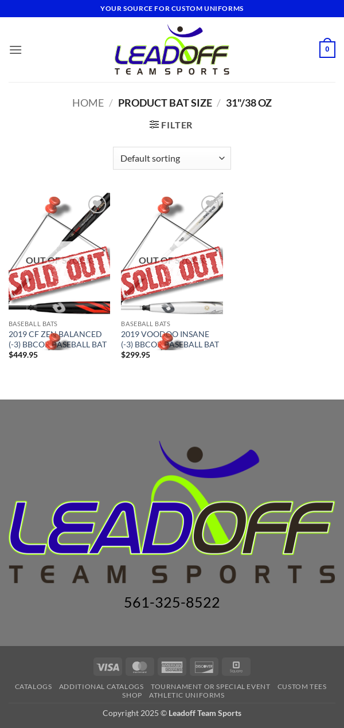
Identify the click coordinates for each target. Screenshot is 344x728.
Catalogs (33, 686)
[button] (15, 50)
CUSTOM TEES (302, 686)
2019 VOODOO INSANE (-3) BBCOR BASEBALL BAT (170, 339)
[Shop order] (171, 158)
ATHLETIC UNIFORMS (186, 695)
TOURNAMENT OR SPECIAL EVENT (211, 686)
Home (88, 102)
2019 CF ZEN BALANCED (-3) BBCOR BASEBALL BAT (58, 339)
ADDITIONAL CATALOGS (101, 686)
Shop (132, 695)
